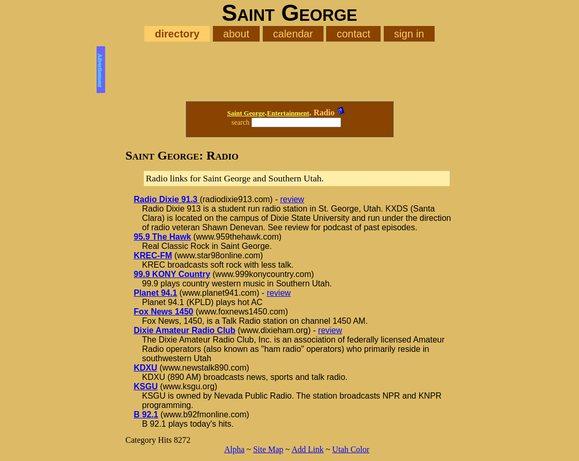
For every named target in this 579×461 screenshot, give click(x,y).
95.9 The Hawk (162, 236)
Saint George (246, 113)
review (292, 199)
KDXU (145, 367)
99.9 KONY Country (172, 274)
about (236, 33)
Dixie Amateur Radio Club (185, 330)
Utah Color (351, 449)
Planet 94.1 (156, 292)
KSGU (146, 386)
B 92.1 (146, 414)
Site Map (268, 449)
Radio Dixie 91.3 (167, 199)
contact (353, 33)
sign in (409, 33)
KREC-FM (153, 255)
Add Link (307, 449)
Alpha (234, 449)
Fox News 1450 (164, 311)
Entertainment (288, 113)
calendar (293, 33)
